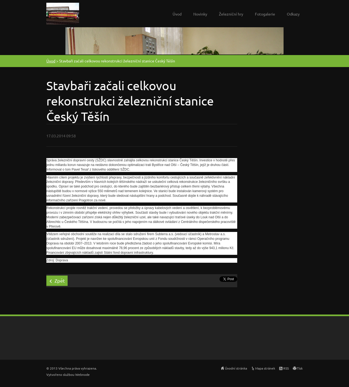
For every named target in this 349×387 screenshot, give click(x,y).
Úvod (177, 13)
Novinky (200, 13)
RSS (286, 368)
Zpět (60, 280)
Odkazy (293, 13)
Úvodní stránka (236, 368)
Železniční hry (231, 13)
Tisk (300, 368)
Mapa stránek (265, 368)
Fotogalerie (265, 13)
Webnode (82, 374)
